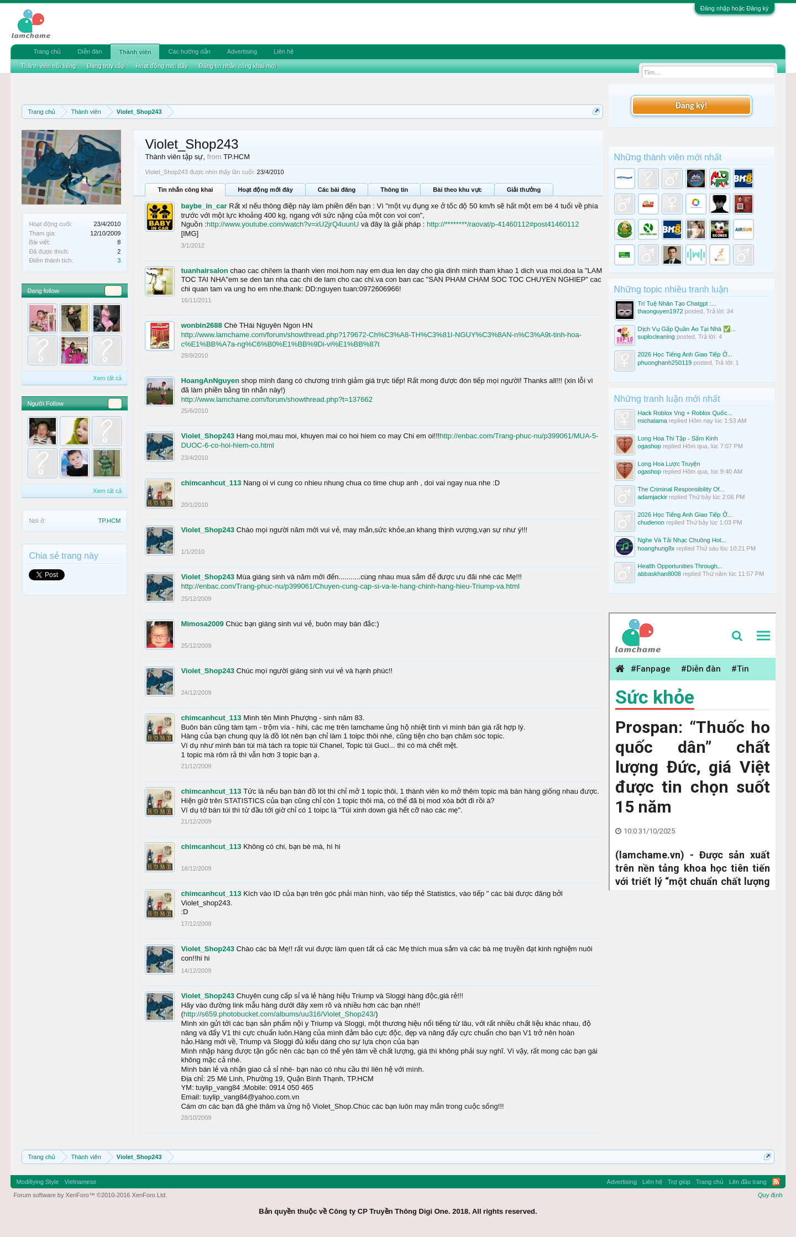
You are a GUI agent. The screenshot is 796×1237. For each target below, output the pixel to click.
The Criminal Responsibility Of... (681, 489)
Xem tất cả (107, 378)
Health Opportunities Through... (680, 566)
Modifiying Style (37, 1181)
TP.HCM (109, 520)
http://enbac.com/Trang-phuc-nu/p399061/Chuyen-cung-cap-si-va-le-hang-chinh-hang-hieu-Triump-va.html (350, 586)
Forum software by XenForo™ (90, 1195)
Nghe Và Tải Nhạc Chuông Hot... (682, 540)
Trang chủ (47, 51)
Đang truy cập (105, 65)
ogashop (649, 446)
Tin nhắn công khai (185, 189)
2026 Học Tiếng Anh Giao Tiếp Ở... (685, 354)
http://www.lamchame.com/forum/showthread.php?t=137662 (277, 399)
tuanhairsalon (204, 270)
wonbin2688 (201, 325)
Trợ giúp (679, 1181)
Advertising (242, 51)
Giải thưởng (524, 189)
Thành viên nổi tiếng (48, 65)
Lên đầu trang (748, 1181)
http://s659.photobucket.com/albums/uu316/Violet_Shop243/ (279, 1014)
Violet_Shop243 (207, 436)
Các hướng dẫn (189, 51)
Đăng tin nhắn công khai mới (237, 65)
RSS (776, 1182)
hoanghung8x (656, 548)
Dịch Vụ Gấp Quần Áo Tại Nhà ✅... (687, 329)
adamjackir (652, 497)
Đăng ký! (691, 105)
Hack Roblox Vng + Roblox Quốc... (685, 413)
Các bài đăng (336, 189)
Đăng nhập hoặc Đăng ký (734, 8)
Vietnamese (80, 1181)
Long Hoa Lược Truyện (669, 463)
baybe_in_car (204, 206)
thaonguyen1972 (660, 311)
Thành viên (135, 52)
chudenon (651, 522)
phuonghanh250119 (665, 362)
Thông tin (394, 189)
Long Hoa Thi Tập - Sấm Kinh (678, 438)
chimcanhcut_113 (211, 483)
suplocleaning (656, 336)
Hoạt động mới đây (265, 189)
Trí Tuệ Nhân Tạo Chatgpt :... (677, 303)
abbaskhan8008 (659, 573)
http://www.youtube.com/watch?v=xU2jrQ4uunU (283, 224)
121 (113, 290)
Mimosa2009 (202, 624)
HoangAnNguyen (210, 380)
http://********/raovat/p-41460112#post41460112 (503, 224)
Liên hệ (284, 51)
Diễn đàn (89, 51)
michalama (652, 420)
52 (115, 403)
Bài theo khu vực (457, 189)
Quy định (770, 1195)
